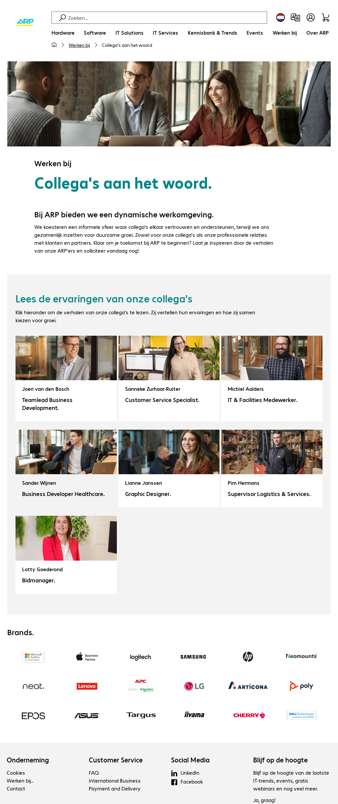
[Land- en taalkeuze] (280, 17)
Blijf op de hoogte (280, 760)
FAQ (94, 772)
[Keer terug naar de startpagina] (24, 23)
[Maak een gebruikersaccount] (310, 17)
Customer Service (116, 760)
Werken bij (79, 45)
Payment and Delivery (115, 788)
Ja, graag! (264, 799)
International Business (115, 780)
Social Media (190, 760)
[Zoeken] (166, 17)
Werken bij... (20, 780)
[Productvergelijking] (295, 17)
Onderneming (28, 760)
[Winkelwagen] (326, 17)
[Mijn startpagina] (54, 45)
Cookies (16, 772)
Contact (16, 788)
